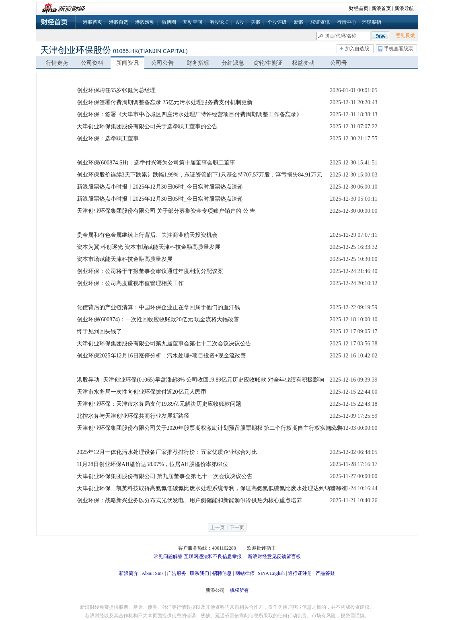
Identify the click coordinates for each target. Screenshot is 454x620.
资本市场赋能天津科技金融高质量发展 (125, 259)
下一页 (237, 527)
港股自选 (118, 22)
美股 (256, 22)
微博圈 (169, 22)
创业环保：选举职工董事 (108, 138)
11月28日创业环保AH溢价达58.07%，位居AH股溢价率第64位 (152, 464)
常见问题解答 (168, 556)
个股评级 (277, 22)
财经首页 (358, 8)
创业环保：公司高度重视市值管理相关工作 (130, 283)
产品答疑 (325, 573)
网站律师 (245, 573)
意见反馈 (405, 35)
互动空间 (192, 22)
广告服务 (176, 573)
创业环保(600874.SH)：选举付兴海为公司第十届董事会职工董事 (156, 163)
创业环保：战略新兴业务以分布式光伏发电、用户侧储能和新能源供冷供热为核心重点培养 (189, 500)
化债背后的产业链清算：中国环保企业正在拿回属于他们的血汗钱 (158, 307)
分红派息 (233, 63)
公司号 (338, 63)
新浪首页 (381, 8)
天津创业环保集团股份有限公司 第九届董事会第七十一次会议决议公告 (165, 476)
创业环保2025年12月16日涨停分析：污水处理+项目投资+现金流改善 (162, 356)
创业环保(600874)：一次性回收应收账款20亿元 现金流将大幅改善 (158, 319)
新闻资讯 (127, 63)
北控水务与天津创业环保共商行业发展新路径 (133, 416)
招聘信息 (222, 573)
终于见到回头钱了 (99, 331)
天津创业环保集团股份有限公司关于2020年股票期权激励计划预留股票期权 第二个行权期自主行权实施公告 (210, 428)
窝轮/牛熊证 (268, 63)
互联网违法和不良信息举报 (213, 556)
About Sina (153, 573)
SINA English (271, 573)
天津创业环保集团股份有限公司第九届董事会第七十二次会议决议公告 (164, 344)
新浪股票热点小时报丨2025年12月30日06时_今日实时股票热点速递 (160, 187)
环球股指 (371, 22)
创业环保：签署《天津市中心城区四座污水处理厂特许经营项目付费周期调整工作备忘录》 (189, 114)
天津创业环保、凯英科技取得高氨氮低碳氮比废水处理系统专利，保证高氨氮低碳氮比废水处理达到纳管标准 (212, 488)
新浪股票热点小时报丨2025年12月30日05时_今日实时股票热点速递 (160, 199)
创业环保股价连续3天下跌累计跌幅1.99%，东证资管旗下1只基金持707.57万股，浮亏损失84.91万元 (199, 175)
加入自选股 (357, 48)
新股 (299, 22)
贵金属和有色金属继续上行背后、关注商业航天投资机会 (147, 235)
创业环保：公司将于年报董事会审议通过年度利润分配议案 (150, 271)
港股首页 (92, 22)
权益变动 (303, 63)
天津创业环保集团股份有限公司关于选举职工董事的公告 (147, 126)
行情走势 (57, 63)
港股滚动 (144, 22)
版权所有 (239, 590)
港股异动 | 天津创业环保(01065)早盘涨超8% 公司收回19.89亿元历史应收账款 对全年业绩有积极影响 (200, 380)
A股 (240, 22)
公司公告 (162, 63)
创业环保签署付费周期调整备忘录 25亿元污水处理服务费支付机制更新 (165, 102)
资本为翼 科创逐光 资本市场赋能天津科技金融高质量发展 (148, 247)
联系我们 (199, 573)
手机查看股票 (398, 48)
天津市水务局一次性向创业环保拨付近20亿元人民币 (141, 392)
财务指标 (198, 63)
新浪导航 (404, 8)
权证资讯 (320, 22)
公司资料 (92, 63)
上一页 (217, 527)
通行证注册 (300, 573)
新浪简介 (128, 573)
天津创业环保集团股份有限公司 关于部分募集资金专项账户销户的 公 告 (166, 211)
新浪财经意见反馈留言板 (274, 556)
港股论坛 (219, 22)
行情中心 (346, 22)
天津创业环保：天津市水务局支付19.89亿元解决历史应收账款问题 (159, 404)
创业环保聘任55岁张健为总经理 (116, 90)
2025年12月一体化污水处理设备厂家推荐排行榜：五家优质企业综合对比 (167, 452)
